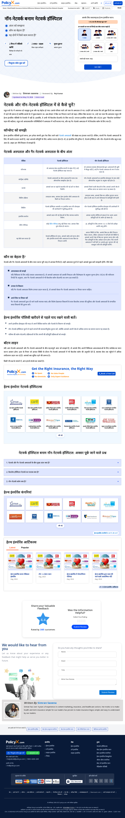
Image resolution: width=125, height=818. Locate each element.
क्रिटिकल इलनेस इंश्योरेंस (100, 729)
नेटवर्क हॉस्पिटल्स (102, 746)
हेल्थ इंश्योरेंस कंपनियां (104, 753)
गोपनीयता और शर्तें (57, 792)
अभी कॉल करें (118, 3)
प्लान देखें (97, 67)
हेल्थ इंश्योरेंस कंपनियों (100, 533)
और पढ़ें (60, 435)
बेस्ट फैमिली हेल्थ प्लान (84, 729)
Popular (25, 547)
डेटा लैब (66, 792)
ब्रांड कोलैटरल (30, 792)
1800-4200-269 (33, 759)
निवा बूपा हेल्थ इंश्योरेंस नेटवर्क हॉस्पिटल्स (90, 409)
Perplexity (106, 8)
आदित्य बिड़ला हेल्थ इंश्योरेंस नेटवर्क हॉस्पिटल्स (53, 409)
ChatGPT (86, 8)
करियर (23, 792)
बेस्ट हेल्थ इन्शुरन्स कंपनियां (49, 729)
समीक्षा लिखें (74, 792)
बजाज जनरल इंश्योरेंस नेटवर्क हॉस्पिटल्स (16, 427)
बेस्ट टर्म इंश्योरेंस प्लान (103, 763)
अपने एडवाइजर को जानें (109, 792)
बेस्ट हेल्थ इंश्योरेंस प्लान (67, 729)
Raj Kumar (58, 94)
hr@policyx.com (13, 765)
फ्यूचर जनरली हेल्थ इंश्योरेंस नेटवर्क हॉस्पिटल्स (109, 427)
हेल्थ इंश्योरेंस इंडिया (33, 729)
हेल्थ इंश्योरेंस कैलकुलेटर (104, 756)
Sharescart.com (95, 792)
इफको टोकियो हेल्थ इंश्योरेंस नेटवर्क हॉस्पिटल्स (90, 427)
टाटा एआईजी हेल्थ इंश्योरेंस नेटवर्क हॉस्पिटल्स (109, 409)
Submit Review (80, 627)
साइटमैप (48, 792)
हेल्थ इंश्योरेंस (42, 3)
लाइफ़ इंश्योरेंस (66, 3)
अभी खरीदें (94, 3)
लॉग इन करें (108, 3)
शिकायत (60, 794)
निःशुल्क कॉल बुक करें (16, 63)
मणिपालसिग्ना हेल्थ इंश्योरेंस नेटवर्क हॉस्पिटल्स (53, 427)
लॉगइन (65, 794)
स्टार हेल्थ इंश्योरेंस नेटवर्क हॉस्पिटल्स (16, 409)
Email (63, 661)
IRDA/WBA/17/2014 (68, 807)
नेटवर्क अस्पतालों (65, 135)
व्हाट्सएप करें (33, 753)
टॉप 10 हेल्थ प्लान (45, 574)
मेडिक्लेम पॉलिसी (102, 766)
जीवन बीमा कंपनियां (103, 760)
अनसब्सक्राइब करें (83, 792)
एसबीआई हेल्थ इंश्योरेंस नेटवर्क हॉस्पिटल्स (34, 427)
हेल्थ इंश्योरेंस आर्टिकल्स (111, 587)
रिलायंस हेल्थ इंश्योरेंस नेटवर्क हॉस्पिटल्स (71, 427)
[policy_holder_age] (98, 59)
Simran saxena (30, 93)
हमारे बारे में (16, 792)
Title (63, 670)
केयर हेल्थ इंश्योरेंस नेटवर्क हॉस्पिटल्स (35, 409)
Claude (96, 8)
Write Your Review (67, 679)
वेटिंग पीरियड (53, 224)
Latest (12, 547)
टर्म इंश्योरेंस (54, 3)
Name (63, 652)
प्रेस (10, 792)
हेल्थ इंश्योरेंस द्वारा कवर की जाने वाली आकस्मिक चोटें (104, 575)
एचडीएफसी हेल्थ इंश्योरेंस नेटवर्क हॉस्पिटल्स (71, 409)
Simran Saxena (47, 703)
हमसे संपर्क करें (40, 792)
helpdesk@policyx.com (15, 759)
